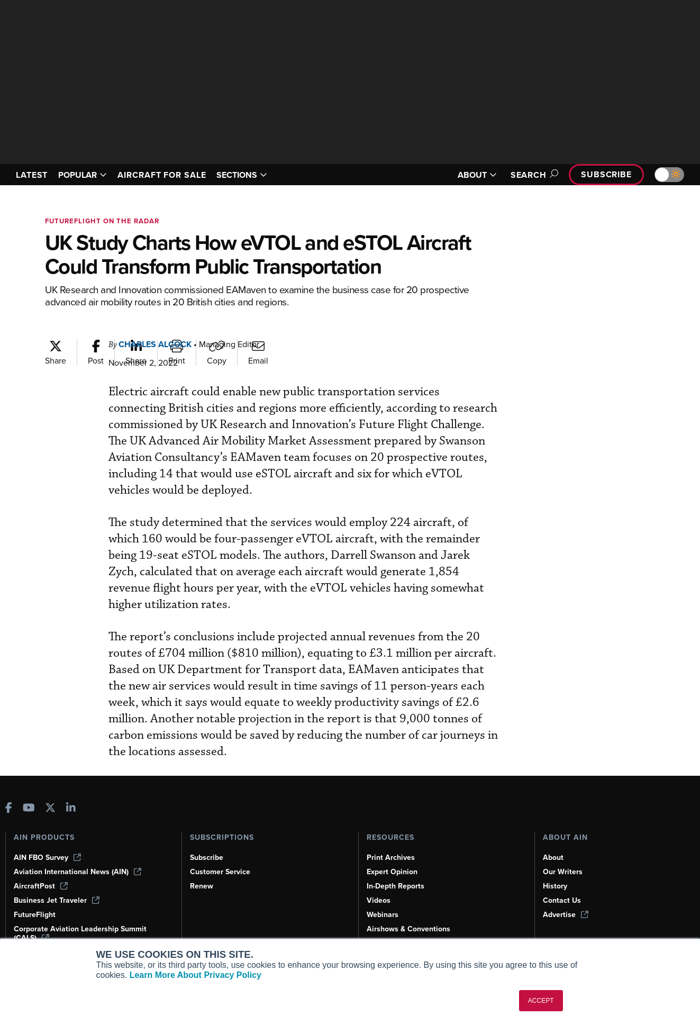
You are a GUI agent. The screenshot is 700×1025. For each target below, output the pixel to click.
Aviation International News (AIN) (77, 871)
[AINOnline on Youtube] (29, 808)
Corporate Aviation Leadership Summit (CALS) (80, 933)
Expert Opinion (392, 871)
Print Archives (391, 857)
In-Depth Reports (395, 886)
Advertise (565, 914)
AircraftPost (41, 886)
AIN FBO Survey (47, 857)
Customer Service (220, 871)
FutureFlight (35, 914)
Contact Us (562, 900)
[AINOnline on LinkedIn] (71, 808)
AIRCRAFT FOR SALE (161, 175)
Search (533, 174)
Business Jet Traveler (56, 900)
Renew (201, 886)
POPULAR (82, 175)
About (553, 857)
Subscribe (606, 174)
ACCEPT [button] (541, 1000)
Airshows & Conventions (408, 928)
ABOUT (477, 175)
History (555, 886)
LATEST (32, 175)
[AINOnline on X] (50, 808)
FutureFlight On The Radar (102, 221)
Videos (378, 900)
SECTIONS (241, 175)
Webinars (382, 914)
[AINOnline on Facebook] (8, 808)
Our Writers (563, 871)
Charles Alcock (155, 344)
